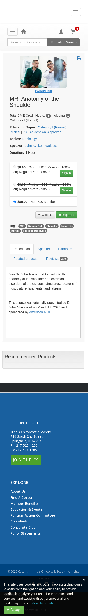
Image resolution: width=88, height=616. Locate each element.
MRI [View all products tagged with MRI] (22, 226)
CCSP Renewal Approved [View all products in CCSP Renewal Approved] (42, 132)
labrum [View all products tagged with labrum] (15, 230)
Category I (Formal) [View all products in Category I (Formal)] (52, 127)
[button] (79, 59)
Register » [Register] (66, 215)
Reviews (57, 259)
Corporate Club (23, 527)
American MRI (39, 312)
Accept (14, 610)
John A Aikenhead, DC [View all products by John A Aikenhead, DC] (41, 146)
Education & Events (26, 509)
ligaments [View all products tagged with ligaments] (67, 226)
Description (21, 249)
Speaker (44, 249)
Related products (25, 259)
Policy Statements (26, 533)
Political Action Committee (33, 515)
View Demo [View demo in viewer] (45, 215)
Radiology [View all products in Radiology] (29, 139)
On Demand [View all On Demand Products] (43, 91)
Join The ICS (25, 459)
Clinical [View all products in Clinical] (15, 132)
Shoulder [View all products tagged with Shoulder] (51, 226)
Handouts (65, 249)
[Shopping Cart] (75, 31)
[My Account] (61, 31)
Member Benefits (24, 503)
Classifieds (19, 521)
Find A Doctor (22, 498)
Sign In (66, 173)
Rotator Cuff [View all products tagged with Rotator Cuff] (35, 226)
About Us (18, 491)
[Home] (23, 31)
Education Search (63, 42)
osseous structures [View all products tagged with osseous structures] (34, 230)
